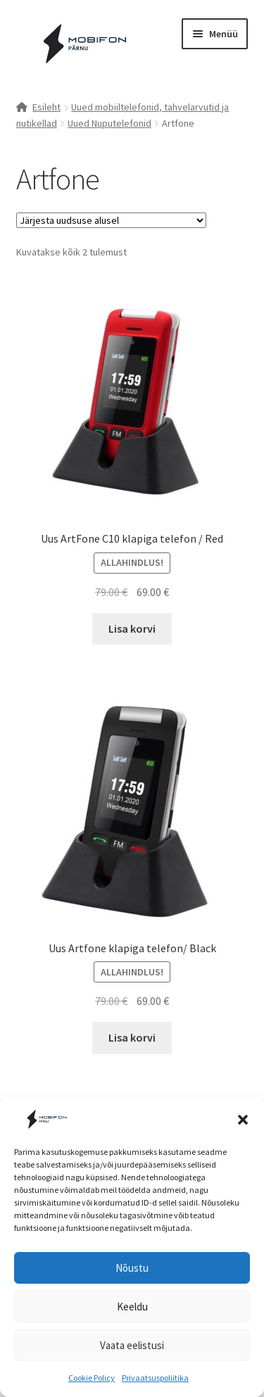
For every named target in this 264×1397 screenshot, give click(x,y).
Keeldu (132, 1306)
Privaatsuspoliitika (155, 1377)
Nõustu (132, 1268)
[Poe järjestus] (111, 220)
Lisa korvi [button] (132, 628)
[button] (243, 1120)
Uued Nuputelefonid (109, 123)
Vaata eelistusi (132, 1345)
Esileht (46, 107)
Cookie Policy (91, 1377)
